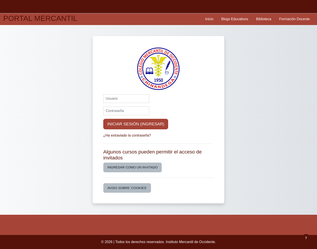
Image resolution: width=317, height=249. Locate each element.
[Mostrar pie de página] (306, 238)
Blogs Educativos (234, 19)
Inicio (209, 19)
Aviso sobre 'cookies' (127, 188)
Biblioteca (263, 19)
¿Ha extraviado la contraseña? (127, 135)
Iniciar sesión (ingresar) (135, 124)
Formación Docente (294, 19)
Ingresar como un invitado (132, 167)
